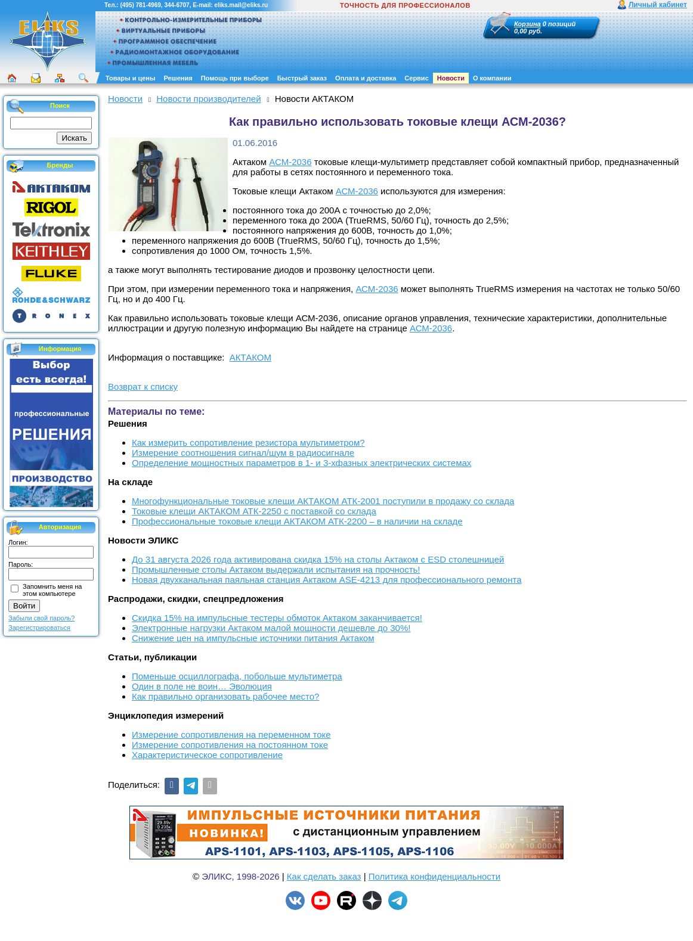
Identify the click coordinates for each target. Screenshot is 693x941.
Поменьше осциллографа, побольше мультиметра (237, 676)
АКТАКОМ (250, 357)
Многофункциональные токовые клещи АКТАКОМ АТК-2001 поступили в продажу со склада (323, 501)
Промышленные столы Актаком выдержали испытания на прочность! (276, 569)
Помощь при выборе (235, 78)
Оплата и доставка (365, 78)
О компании (492, 78)
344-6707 (176, 5)
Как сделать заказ (324, 876)
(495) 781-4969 (140, 5)
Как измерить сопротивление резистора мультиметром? (248, 442)
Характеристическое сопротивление (207, 755)
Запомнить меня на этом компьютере (52, 590)
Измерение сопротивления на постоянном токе (230, 745)
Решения (177, 78)
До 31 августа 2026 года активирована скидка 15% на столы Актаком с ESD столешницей (318, 559)
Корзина (527, 23)
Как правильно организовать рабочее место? (225, 696)
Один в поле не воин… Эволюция (202, 686)
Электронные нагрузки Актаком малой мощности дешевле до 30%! (271, 628)
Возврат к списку (143, 386)
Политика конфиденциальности (434, 876)
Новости (451, 78)
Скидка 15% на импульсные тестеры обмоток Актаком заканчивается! (277, 618)
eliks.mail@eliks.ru (241, 5)
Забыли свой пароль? (41, 618)
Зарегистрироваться (39, 627)
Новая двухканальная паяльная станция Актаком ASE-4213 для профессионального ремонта (327, 579)
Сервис (416, 78)
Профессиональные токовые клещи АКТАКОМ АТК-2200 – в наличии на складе (297, 521)
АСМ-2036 (290, 162)
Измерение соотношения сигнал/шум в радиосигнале (243, 453)
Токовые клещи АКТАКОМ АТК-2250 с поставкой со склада (254, 511)
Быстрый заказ (302, 78)
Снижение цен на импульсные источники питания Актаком (253, 638)
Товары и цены (130, 78)
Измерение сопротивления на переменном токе (231, 734)
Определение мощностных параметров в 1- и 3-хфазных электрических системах (301, 463)
